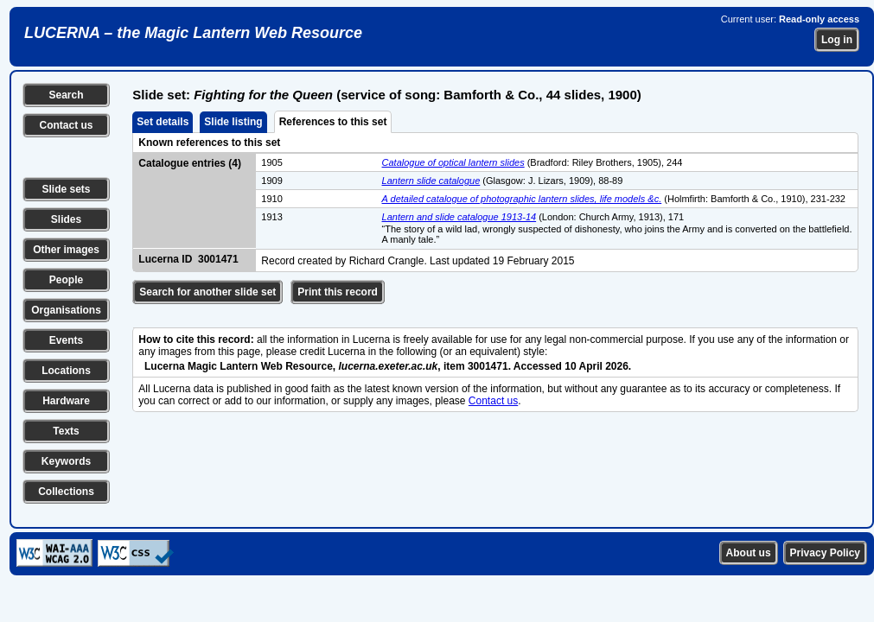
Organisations (66, 310)
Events (66, 340)
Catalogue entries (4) (189, 163)
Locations (66, 371)
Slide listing (233, 122)
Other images (66, 250)
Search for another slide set (207, 292)
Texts (66, 431)
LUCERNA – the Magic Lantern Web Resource (193, 32)
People (66, 280)
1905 (271, 162)
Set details (162, 122)
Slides (66, 219)
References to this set (333, 122)
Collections (66, 492)
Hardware (66, 401)
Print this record (337, 292)
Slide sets (65, 189)
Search (65, 95)
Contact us (66, 125)
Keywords (66, 461)
